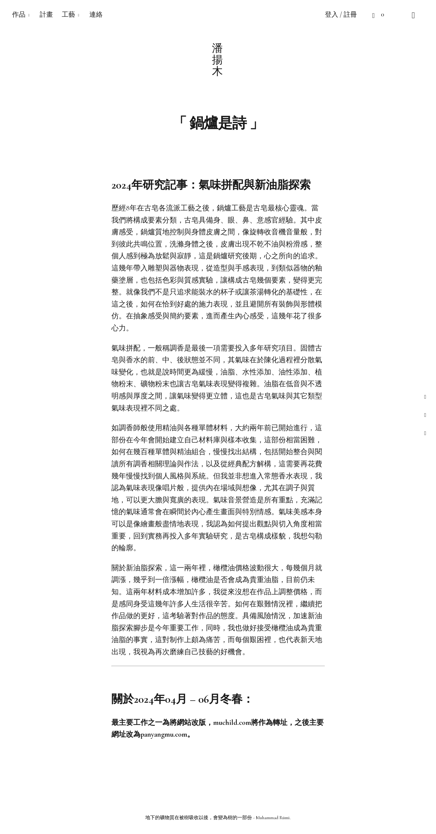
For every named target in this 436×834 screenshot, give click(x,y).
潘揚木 (218, 59)
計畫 (46, 14)
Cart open (368, 15)
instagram (425, 415)
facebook (425, 397)
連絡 (96, 14)
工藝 (68, 14)
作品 (18, 14)
